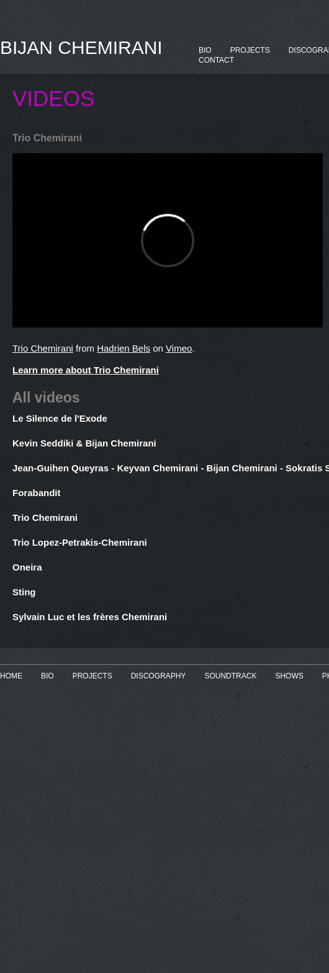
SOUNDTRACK (230, 676)
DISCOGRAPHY (158, 676)
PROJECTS (250, 50)
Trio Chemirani (42, 348)
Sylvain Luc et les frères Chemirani (89, 616)
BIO (205, 50)
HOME (11, 676)
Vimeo (179, 348)
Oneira (27, 567)
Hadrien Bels (123, 348)
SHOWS (289, 676)
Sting (24, 592)
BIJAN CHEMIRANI (81, 47)
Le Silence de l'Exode (59, 418)
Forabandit (36, 492)
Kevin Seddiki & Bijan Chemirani (84, 443)
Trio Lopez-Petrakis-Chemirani (79, 542)
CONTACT (216, 60)
